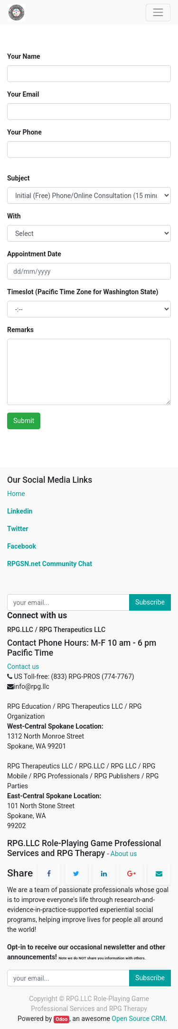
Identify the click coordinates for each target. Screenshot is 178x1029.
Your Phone (24, 132)
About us (124, 854)
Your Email (23, 94)
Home (16, 493)
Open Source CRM (138, 1018)
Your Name (23, 56)
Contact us (23, 666)
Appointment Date (34, 254)
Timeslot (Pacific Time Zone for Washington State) (83, 292)
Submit (23, 420)
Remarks (20, 330)
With (14, 216)
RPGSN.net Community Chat (49, 564)
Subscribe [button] (150, 602)
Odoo (61, 1019)
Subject (18, 178)
